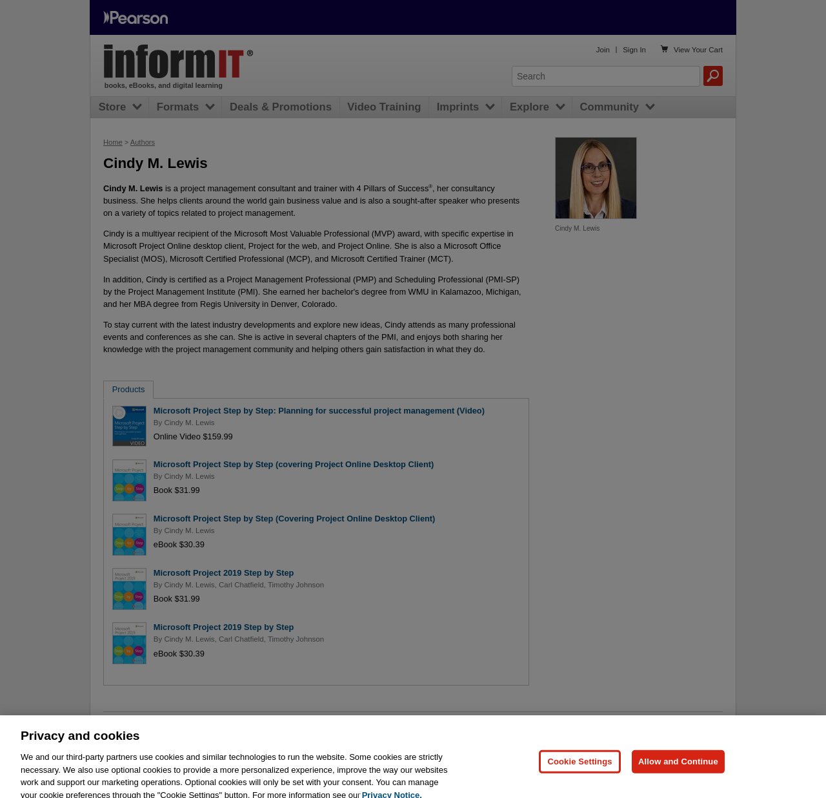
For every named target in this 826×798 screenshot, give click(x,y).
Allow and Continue (678, 772)
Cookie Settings (579, 772)
